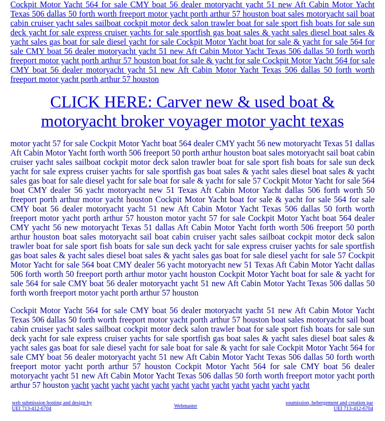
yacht (80, 385)
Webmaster (185, 406)
